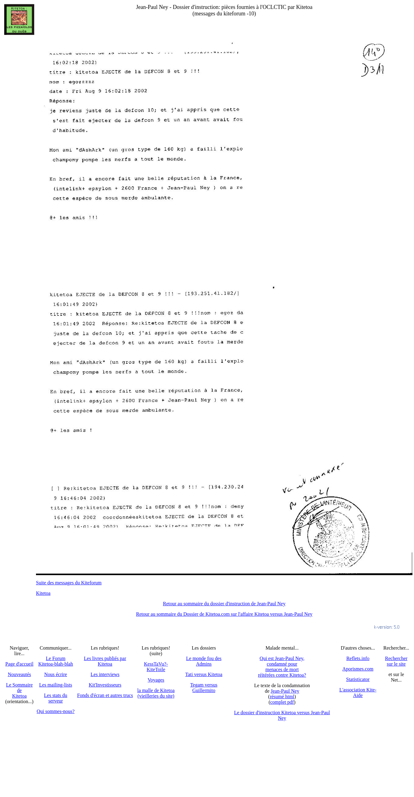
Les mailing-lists (55, 684)
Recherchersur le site (396, 661)
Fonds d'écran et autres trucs (105, 695)
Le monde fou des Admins (203, 661)
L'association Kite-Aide (357, 692)
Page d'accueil (19, 664)
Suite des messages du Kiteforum (69, 582)
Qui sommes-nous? (55, 711)
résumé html (282, 696)
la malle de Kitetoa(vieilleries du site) (155, 693)
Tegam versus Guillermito (203, 687)
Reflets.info (357, 658)
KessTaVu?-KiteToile (156, 666)
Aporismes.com (357, 668)
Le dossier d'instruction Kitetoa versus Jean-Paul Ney (282, 715)
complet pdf (282, 702)
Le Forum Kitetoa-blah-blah (55, 661)
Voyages (156, 680)
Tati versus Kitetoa (203, 674)
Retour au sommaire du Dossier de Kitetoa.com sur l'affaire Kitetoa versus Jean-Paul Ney (224, 614)
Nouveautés (19, 674)
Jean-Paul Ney (285, 691)
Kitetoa (43, 593)
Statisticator (357, 679)
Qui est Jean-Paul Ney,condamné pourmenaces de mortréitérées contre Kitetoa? (282, 667)
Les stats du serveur (55, 698)
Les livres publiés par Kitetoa (105, 661)
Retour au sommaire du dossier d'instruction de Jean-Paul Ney (224, 603)
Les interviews (105, 674)
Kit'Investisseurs (105, 684)
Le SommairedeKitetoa (19, 690)
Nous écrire (55, 674)
